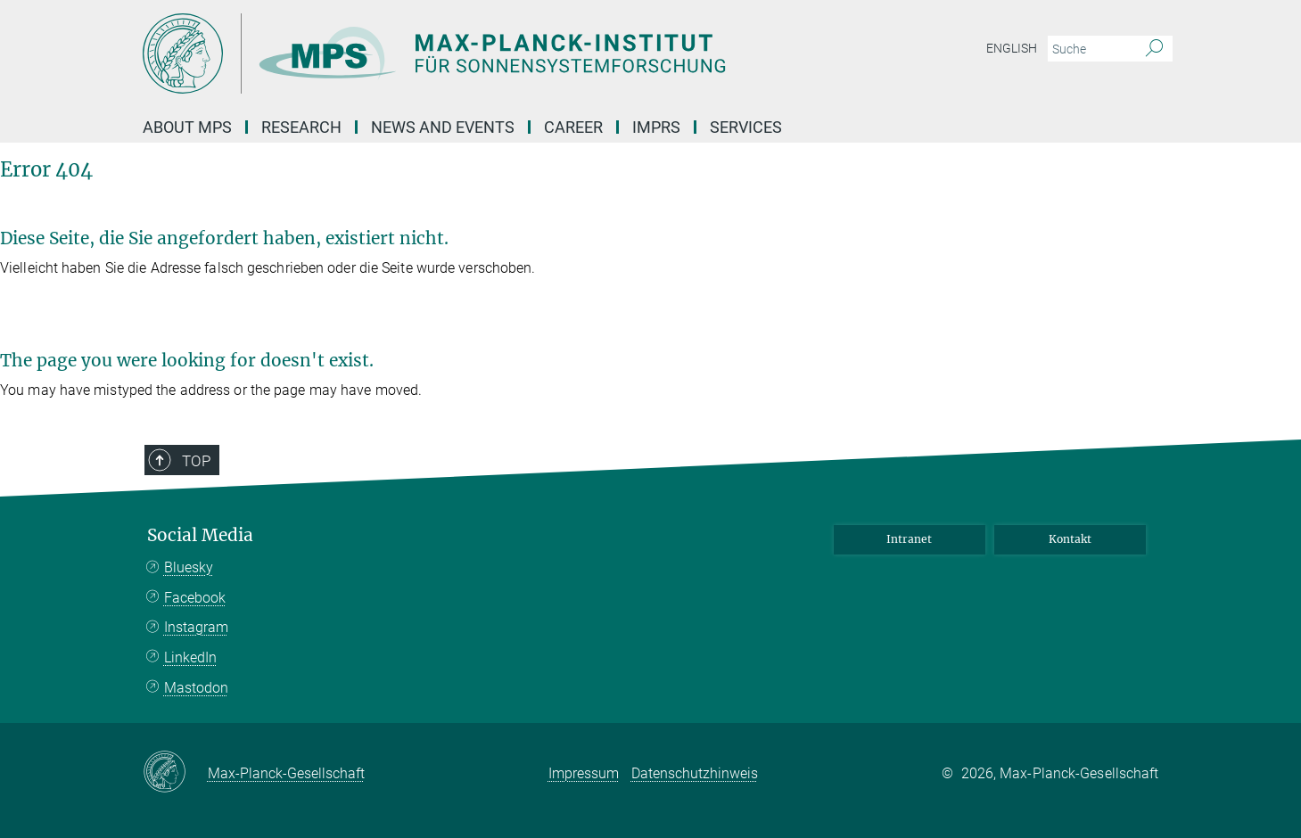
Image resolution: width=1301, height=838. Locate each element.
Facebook (195, 597)
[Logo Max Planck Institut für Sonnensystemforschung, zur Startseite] (477, 53)
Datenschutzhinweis (694, 773)
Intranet (909, 539)
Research (301, 127)
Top (196, 461)
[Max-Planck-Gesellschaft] (175, 773)
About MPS (187, 127)
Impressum (583, 773)
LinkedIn (190, 657)
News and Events (443, 127)
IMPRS (656, 127)
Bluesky (188, 567)
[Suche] (1154, 49)
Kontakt (1070, 539)
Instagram (196, 627)
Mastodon (196, 687)
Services (746, 127)
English (1011, 48)
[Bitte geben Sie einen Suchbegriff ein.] (1090, 49)
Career (573, 127)
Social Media (200, 535)
